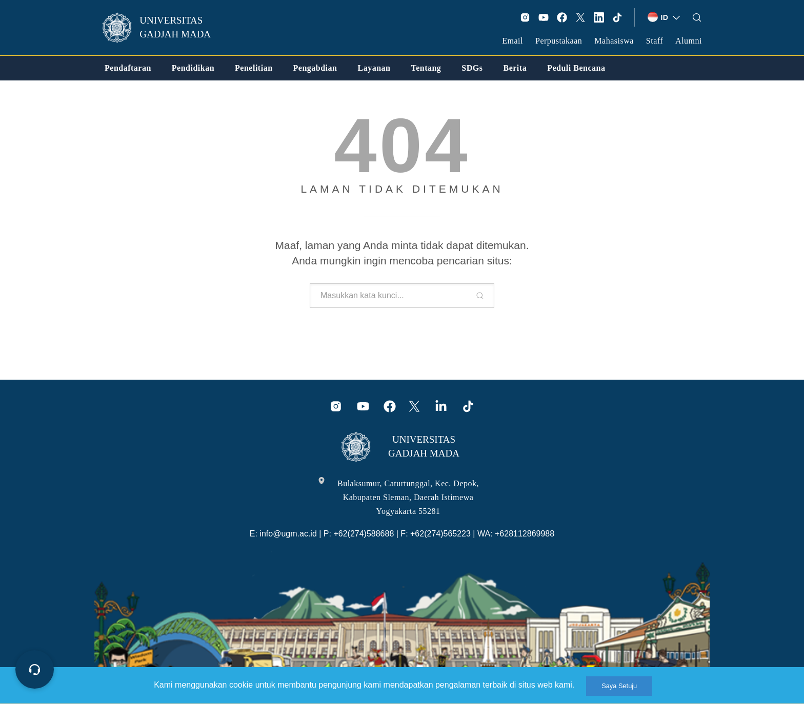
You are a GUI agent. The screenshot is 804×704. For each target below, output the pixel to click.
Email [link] (512, 40)
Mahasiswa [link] (613, 40)
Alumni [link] (688, 40)
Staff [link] (654, 40)
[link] (163, 27)
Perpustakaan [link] (558, 40)
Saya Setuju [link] (619, 686)
